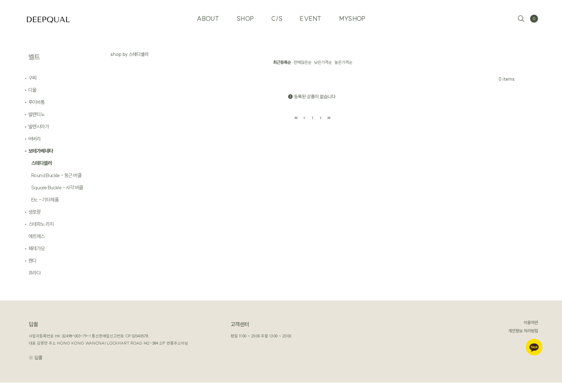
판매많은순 (302, 62)
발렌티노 (36, 116)
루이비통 (36, 103)
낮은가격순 (323, 62)
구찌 (32, 79)
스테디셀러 (41, 164)
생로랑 (34, 213)
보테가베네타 (40, 152)
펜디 (32, 262)
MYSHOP (353, 18)
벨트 (34, 57)
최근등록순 (282, 62)
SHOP (244, 18)
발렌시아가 (38, 128)
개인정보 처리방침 (523, 332)
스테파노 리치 (41, 225)
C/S (276, 18)
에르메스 (36, 237)
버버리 (34, 140)
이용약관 (531, 324)
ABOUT (207, 18)
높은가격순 (343, 62)
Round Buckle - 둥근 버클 (56, 177)
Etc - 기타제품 (44, 201)
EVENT (311, 18)
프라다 (34, 274)
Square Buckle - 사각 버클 (57, 189)
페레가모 (36, 250)
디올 (32, 91)
